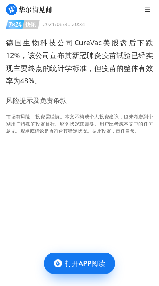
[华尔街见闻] (29, 9)
